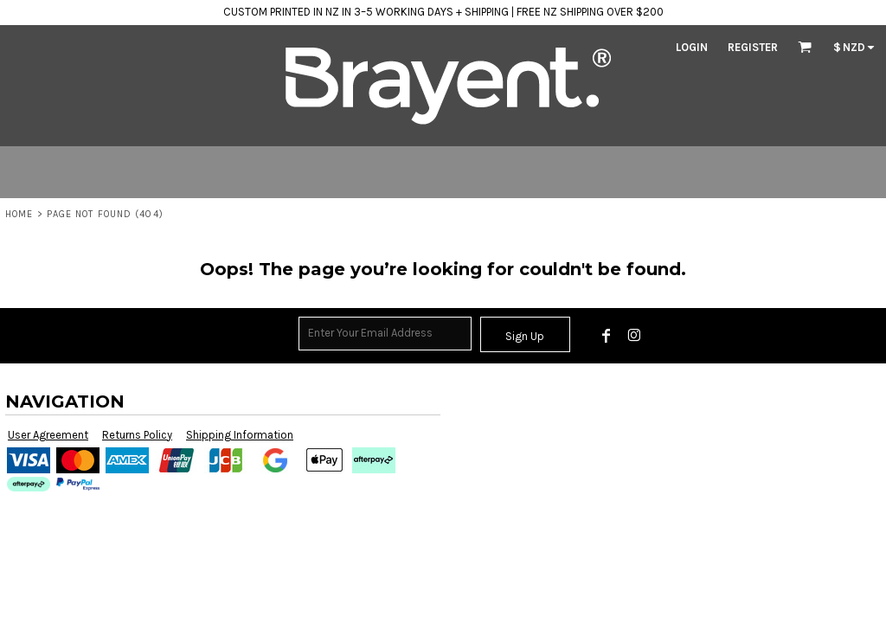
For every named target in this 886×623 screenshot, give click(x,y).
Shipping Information (239, 434)
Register (753, 47)
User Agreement (48, 434)
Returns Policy (137, 434)
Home (19, 214)
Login (692, 47)
